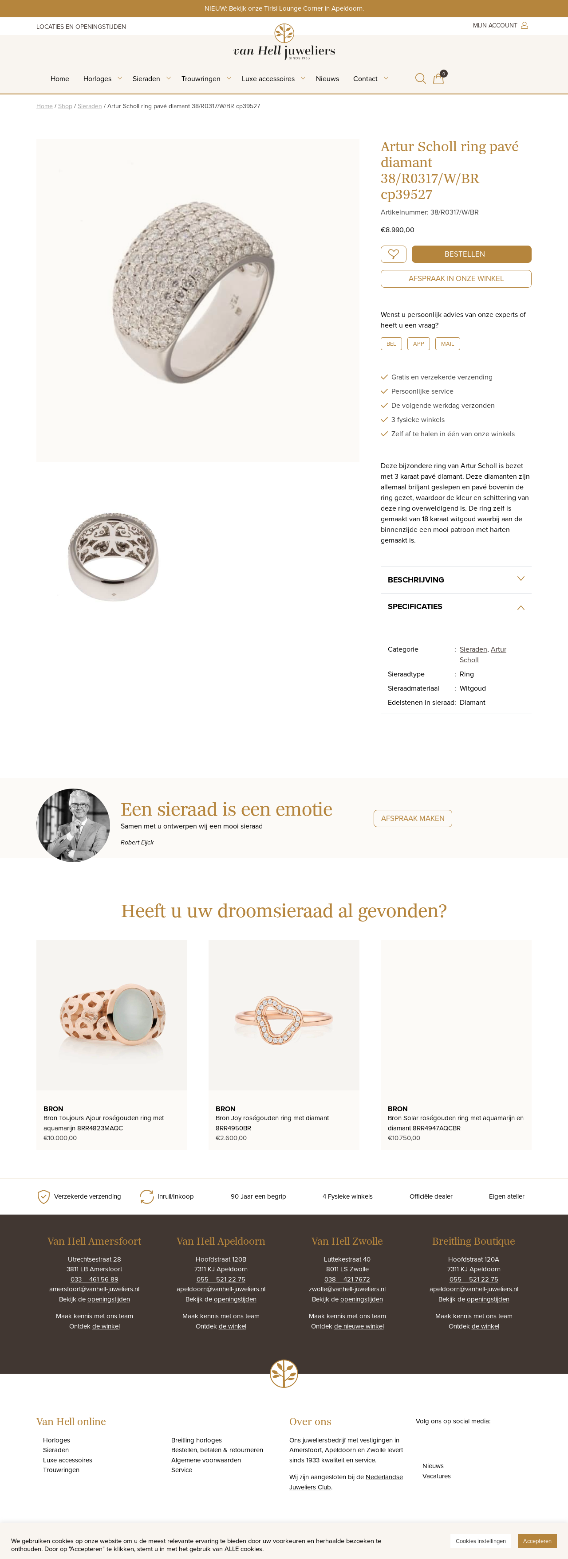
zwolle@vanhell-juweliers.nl (347, 1288)
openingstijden (108, 1299)
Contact (365, 78)
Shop (65, 106)
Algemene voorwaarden (206, 1460)
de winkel (106, 1326)
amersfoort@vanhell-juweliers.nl (94, 1288)
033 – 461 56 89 (94, 1279)
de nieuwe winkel (359, 1326)
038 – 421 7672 (347, 1279)
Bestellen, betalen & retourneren (217, 1449)
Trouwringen (201, 78)
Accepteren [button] (537, 1541)
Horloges (97, 78)
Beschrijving (416, 580)
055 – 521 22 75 (221, 1279)
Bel (391, 344)
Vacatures (436, 1476)
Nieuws (327, 78)
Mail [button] (447, 344)
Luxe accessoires (268, 78)
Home (60, 78)
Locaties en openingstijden (81, 26)
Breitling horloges (196, 1440)
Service (181, 1469)
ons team (119, 1316)
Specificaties (415, 606)
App (418, 344)
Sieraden (146, 78)
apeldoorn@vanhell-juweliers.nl (221, 1288)
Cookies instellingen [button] (481, 1541)
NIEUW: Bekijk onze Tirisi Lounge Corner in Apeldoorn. (284, 8)
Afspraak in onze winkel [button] (456, 278)
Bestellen (465, 254)
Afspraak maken (413, 818)
